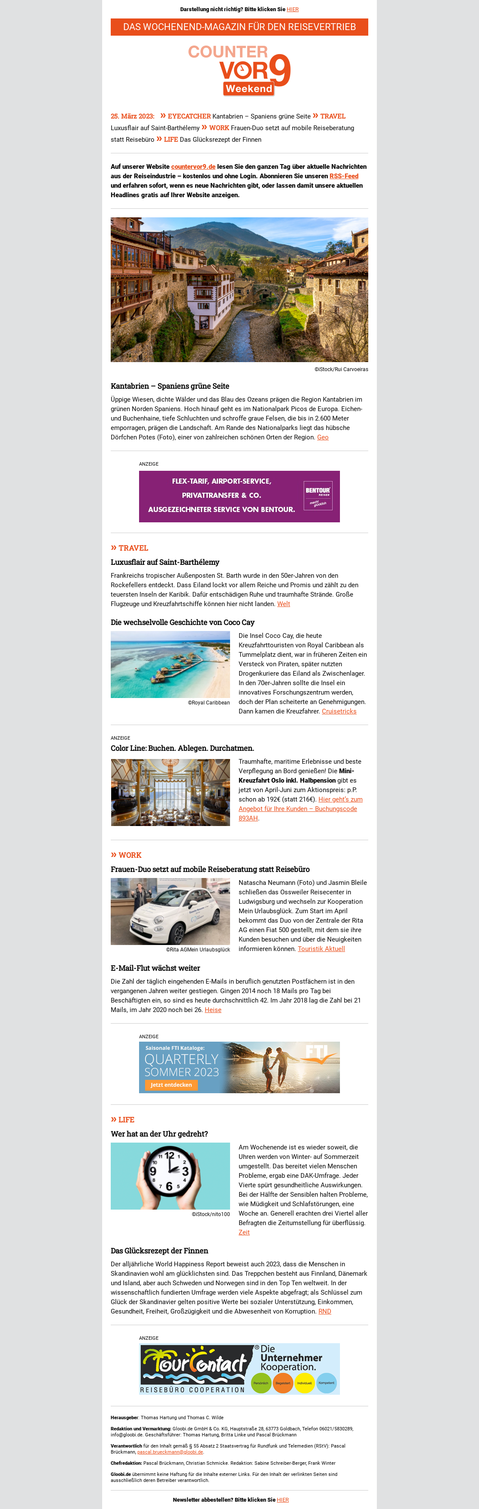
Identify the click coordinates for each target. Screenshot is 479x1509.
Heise (213, 1010)
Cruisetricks (339, 711)
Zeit (244, 1232)
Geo (323, 437)
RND (324, 1311)
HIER (293, 9)
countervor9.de (193, 167)
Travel (329, 116)
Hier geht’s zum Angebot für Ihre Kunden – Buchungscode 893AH (301, 809)
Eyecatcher (186, 116)
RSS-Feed (344, 176)
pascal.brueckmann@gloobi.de (170, 1452)
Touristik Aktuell (321, 949)
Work (216, 127)
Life (168, 139)
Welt (283, 604)
